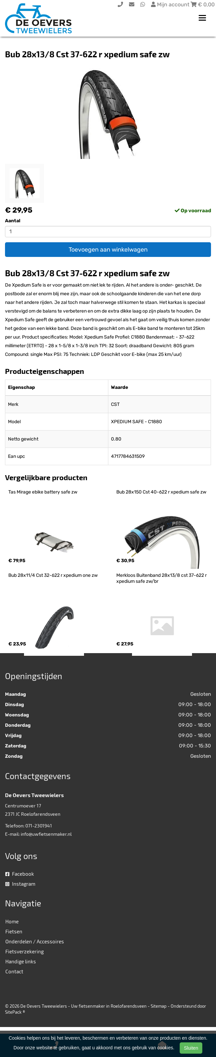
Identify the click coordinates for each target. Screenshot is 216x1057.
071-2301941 (38, 825)
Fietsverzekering (24, 951)
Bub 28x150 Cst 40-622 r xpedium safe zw (161, 492)
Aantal (12, 221)
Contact (14, 971)
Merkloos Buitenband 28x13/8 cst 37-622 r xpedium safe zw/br (162, 578)
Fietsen (13, 931)
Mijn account (171, 4)
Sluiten (191, 1048)
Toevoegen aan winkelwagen (108, 249)
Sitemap (159, 1006)
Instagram (20, 884)
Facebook (19, 874)
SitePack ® (15, 1012)
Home (12, 921)
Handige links (20, 961)
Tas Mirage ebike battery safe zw (42, 492)
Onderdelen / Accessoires (34, 941)
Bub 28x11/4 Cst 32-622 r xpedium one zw (53, 575)
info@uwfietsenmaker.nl (46, 834)
